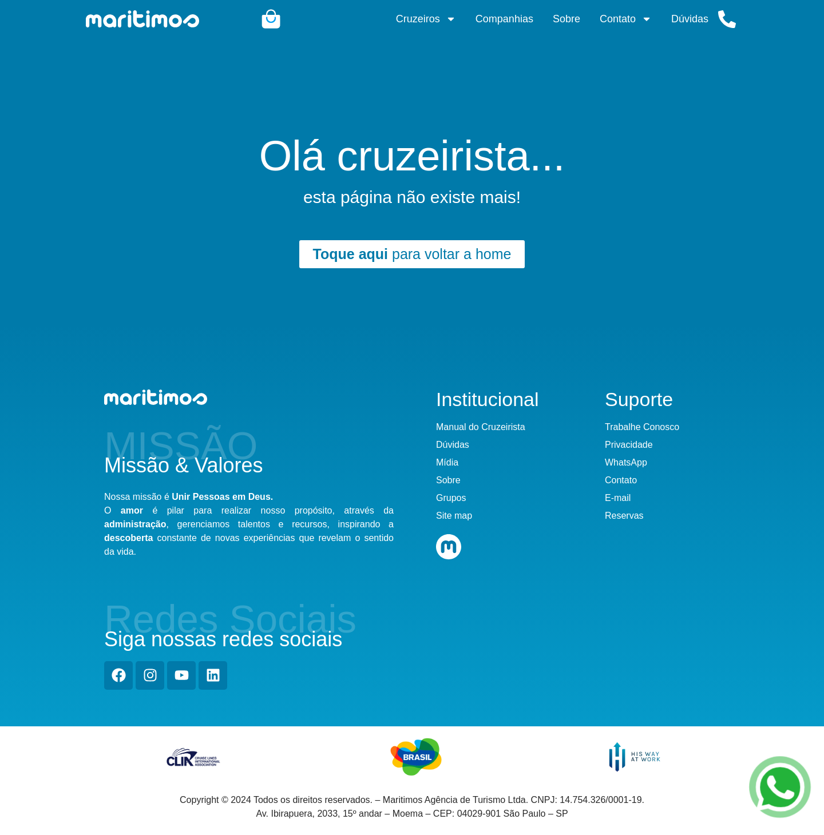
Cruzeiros (426, 19)
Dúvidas (689, 19)
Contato (626, 19)
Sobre (566, 19)
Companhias (504, 19)
